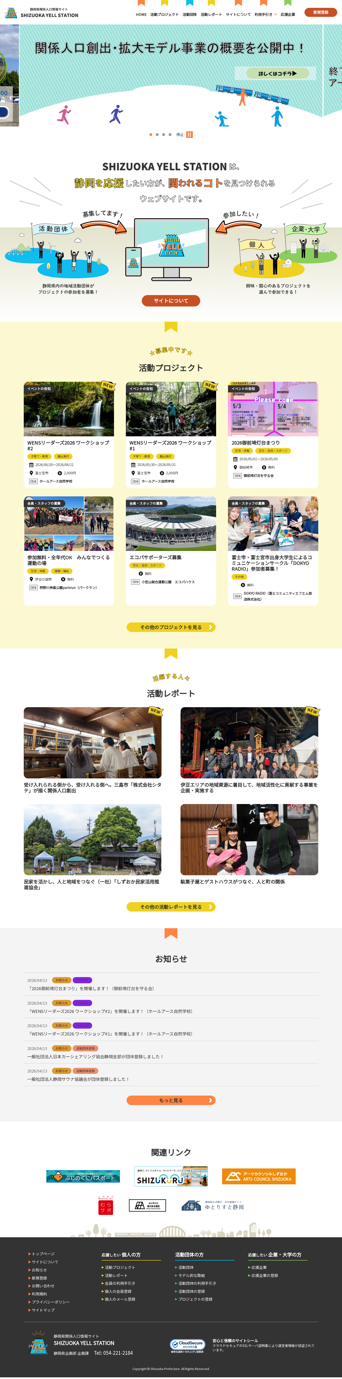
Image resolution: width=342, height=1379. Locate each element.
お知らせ (39, 1271)
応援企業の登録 (265, 1277)
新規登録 (320, 12)
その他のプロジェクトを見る (171, 627)
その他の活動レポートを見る (171, 907)
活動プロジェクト (164, 14)
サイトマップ (43, 1311)
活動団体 (190, 14)
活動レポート (211, 14)
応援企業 (288, 14)
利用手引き (263, 14)
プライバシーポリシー (51, 1303)
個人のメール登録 (120, 1301)
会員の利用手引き (120, 1285)
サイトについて (238, 14)
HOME (141, 14)
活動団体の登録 (192, 1293)
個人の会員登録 (118, 1293)
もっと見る (171, 1101)
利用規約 (39, 1295)
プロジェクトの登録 (196, 1301)
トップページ (43, 1255)
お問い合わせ (43, 1287)
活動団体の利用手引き (198, 1285)
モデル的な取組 (192, 1277)
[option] (171, 75)
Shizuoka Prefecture (165, 1370)
